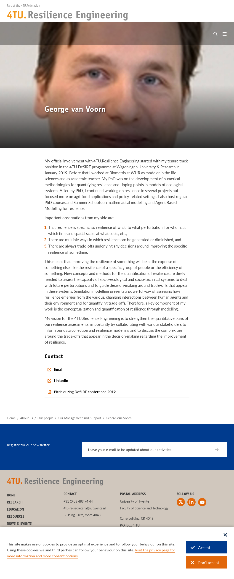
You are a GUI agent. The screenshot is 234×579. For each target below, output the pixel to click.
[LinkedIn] (117, 380)
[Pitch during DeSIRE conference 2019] (117, 391)
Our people (45, 418)
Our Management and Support (79, 418)
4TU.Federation (30, 6)
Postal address (133, 494)
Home (11, 418)
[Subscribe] (219, 449)
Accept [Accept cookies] (200, 547)
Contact (70, 494)
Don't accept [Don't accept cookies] (205, 562)
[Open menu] (225, 34)
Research (15, 502)
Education (15, 509)
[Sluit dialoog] (225, 535)
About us (26, 418)
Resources (15, 517)
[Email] (117, 369)
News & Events (19, 524)
